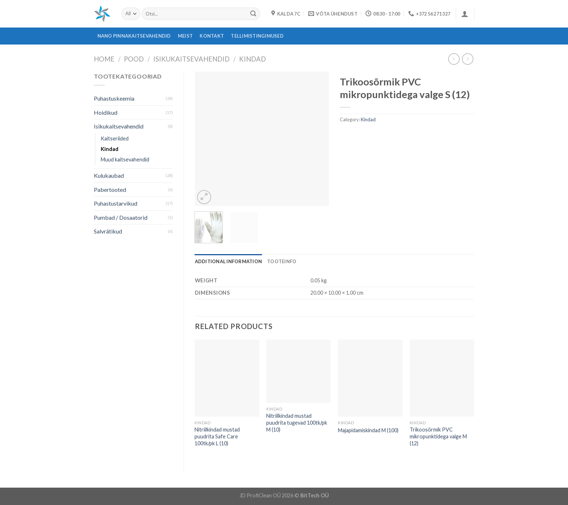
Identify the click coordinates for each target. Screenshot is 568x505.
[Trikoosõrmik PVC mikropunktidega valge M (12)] (442, 378)
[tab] (228, 261)
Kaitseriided (115, 138)
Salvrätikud (108, 231)
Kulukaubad (109, 175)
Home (104, 59)
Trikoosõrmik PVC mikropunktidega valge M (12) (438, 436)
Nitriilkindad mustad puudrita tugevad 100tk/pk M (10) (296, 422)
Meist (185, 36)
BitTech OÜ (314, 495)
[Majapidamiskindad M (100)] (370, 378)
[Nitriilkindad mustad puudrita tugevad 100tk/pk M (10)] (298, 371)
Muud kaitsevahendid (125, 159)
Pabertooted (110, 189)
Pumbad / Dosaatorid (120, 217)
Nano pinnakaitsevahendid (134, 36)
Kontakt (212, 36)
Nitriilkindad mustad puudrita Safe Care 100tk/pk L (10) (217, 436)
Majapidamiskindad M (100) (368, 430)
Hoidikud (105, 112)
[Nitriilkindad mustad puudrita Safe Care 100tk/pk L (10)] (227, 378)
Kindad (252, 59)
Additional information (228, 261)
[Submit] (253, 14)
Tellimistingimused (257, 36)
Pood (134, 59)
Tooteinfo (281, 261)
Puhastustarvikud (115, 203)
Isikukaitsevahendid (191, 59)
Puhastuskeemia (114, 98)
